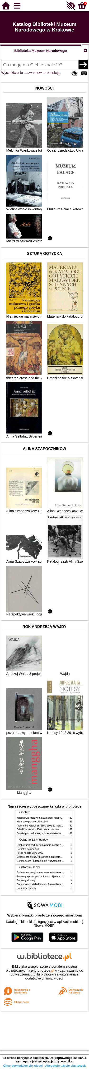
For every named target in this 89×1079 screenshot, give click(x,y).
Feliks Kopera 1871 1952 (30, 853)
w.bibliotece (42, 970)
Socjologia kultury (26, 880)
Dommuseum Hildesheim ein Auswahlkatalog (41, 861)
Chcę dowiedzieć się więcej (22, 1065)
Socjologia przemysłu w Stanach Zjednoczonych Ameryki (47, 876)
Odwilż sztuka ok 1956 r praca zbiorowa (38, 829)
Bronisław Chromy (26, 888)
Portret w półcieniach (28, 849)
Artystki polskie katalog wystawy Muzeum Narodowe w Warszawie (52, 833)
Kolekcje (53, 73)
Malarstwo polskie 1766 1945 (32, 821)
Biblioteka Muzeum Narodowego (40, 51)
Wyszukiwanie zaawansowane (24, 73)
